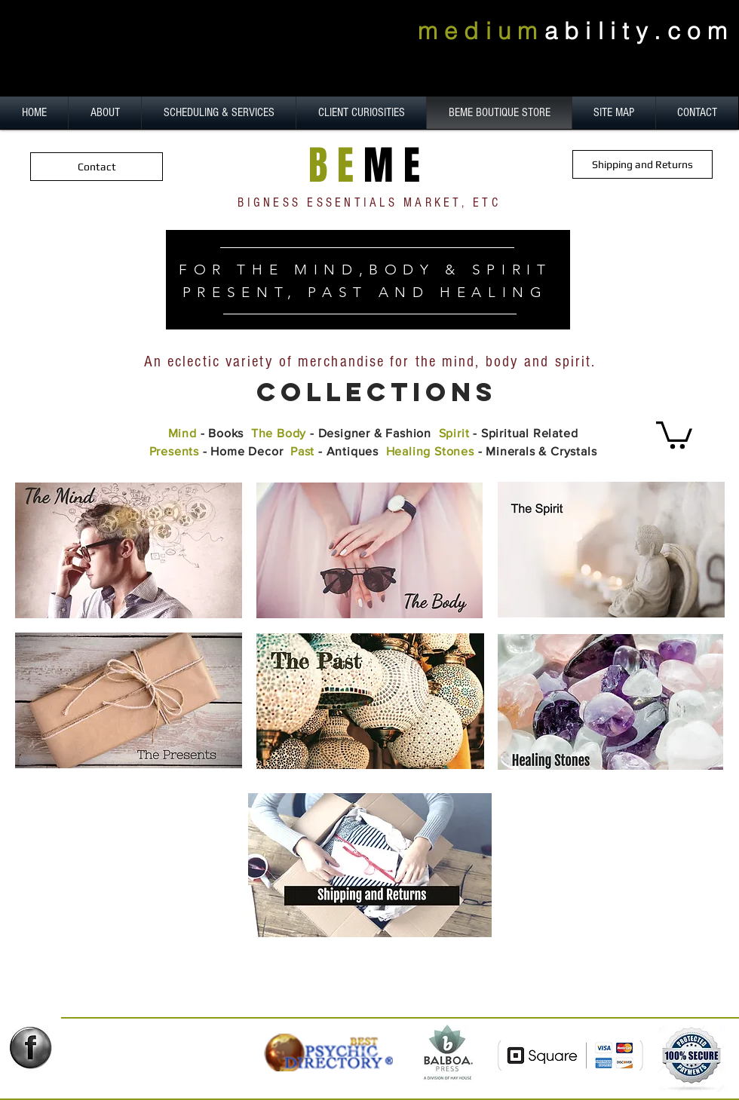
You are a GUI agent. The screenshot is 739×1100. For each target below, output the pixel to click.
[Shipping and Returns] (642, 164)
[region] (368, 279)
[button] (674, 433)
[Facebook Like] (37, 1078)
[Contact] (96, 166)
